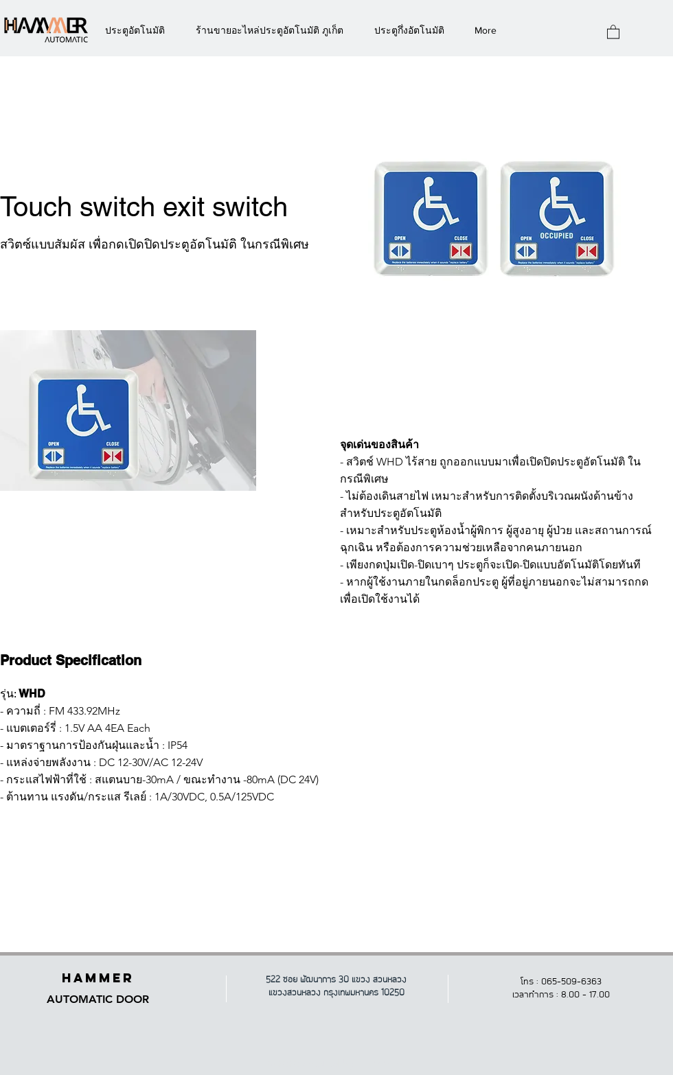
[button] (613, 31)
